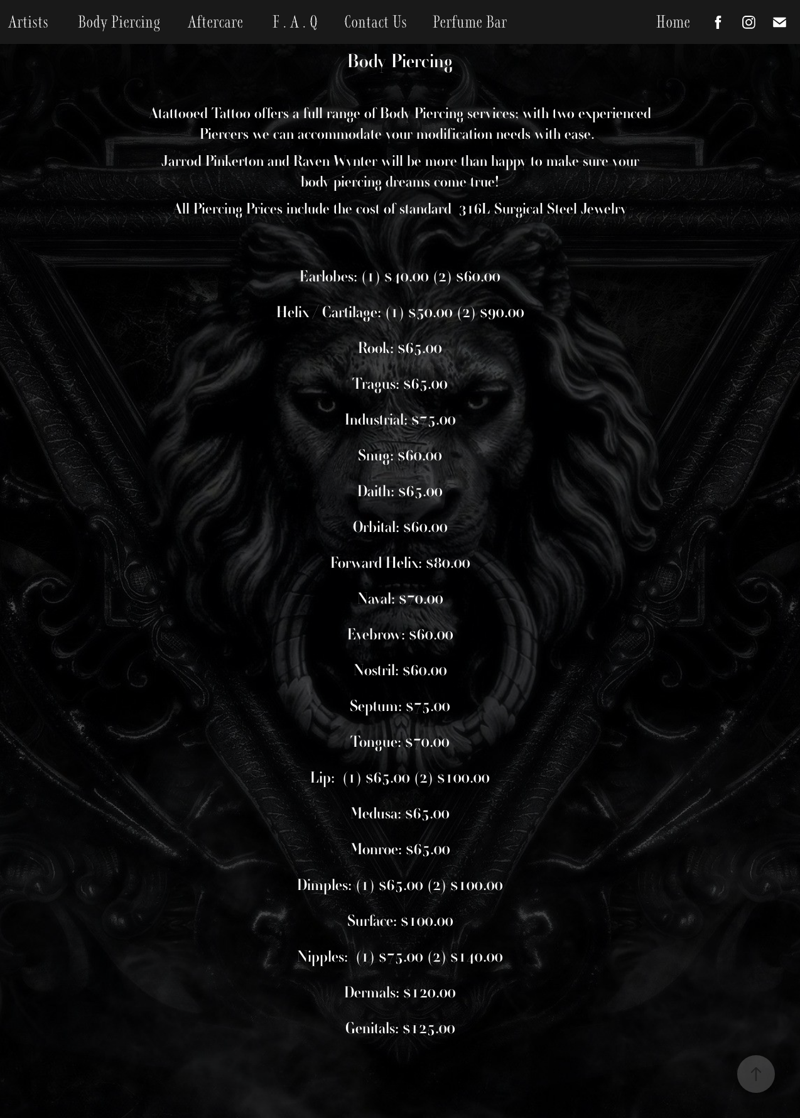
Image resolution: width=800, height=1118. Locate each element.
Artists (28, 22)
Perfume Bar (470, 22)
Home (673, 22)
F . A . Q (295, 22)
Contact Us (375, 22)
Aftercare (215, 22)
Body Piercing (119, 22)
